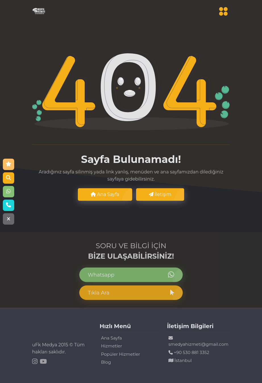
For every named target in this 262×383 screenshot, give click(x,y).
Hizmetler (111, 346)
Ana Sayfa (105, 194)
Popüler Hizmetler (120, 354)
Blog (106, 362)
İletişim (160, 194)
